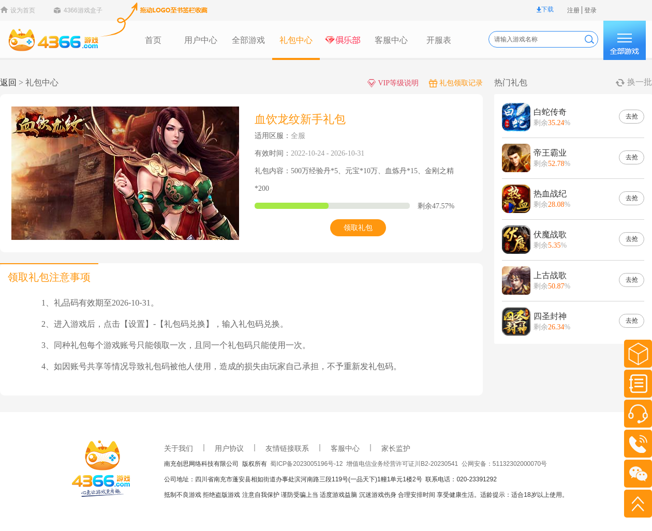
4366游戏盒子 (83, 10)
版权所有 (256, 463)
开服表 (438, 40)
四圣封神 (550, 316)
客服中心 (391, 40)
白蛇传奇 (550, 112)
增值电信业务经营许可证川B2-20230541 (404, 463)
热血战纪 (550, 193)
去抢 (632, 116)
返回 (8, 82)
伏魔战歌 (550, 234)
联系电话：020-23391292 (460, 479)
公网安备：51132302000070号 (504, 463)
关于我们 (178, 448)
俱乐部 (343, 40)
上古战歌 (550, 275)
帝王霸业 (550, 152)
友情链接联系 (287, 448)
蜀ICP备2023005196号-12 (308, 463)
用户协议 (229, 448)
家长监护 (395, 448)
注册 (573, 10)
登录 (590, 10)
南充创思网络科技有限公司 (203, 463)
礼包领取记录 (456, 83)
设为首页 (22, 10)
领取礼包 (358, 228)
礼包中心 (296, 40)
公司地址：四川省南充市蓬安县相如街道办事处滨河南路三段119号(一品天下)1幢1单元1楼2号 (294, 479)
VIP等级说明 (393, 83)
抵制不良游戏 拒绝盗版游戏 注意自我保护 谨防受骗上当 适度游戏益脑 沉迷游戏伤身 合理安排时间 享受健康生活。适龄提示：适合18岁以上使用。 (366, 494)
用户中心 (200, 40)
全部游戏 (248, 40)
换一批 (639, 82)
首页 (153, 40)
